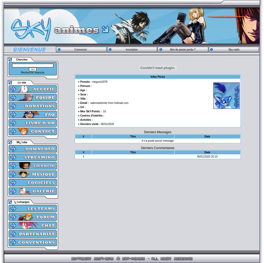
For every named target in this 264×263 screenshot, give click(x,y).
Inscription (132, 49)
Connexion (80, 49)
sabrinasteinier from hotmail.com (109, 102)
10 (104, 111)
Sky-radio (233, 49)
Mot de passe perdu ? (183, 49)
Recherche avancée (33, 72)
